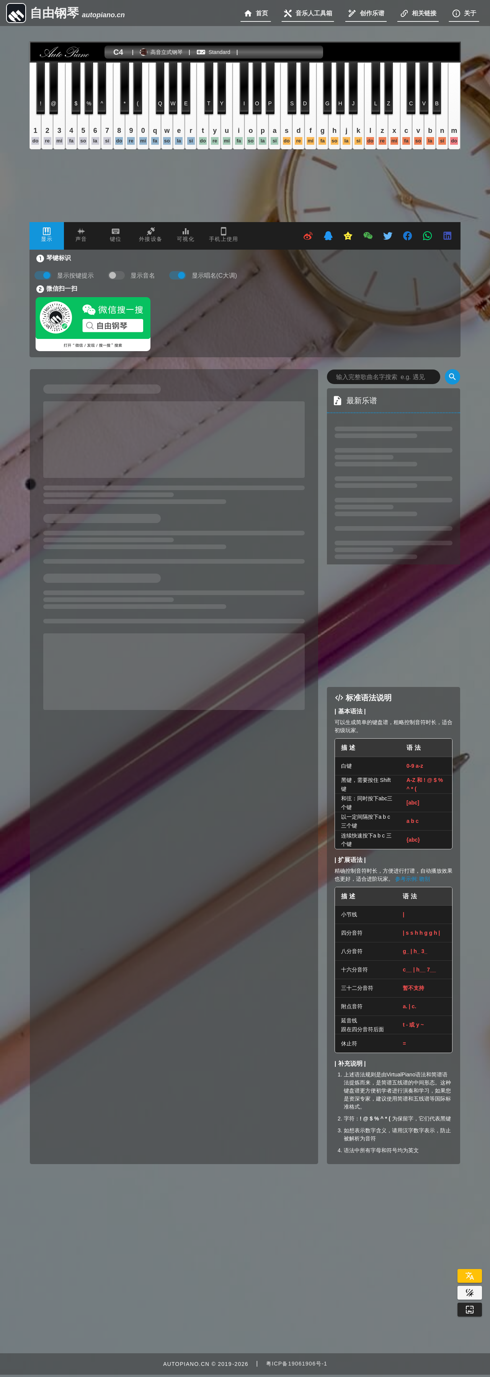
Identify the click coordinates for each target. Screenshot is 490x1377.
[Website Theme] (469, 1293)
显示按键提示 (75, 275)
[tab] (46, 236)
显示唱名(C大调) (214, 275)
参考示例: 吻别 (412, 879)
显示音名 (143, 275)
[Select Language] (469, 1276)
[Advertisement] (401, 625)
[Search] (452, 376)
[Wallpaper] (469, 1309)
